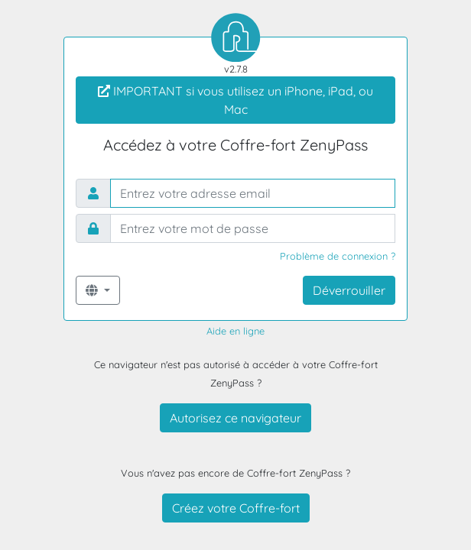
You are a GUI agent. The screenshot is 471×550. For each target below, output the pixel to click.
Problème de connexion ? (337, 256)
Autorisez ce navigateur (235, 417)
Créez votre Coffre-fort (236, 508)
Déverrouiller (349, 290)
